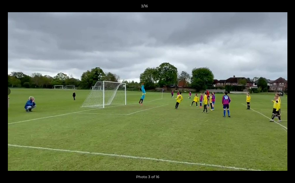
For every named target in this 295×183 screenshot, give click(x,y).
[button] (274, 7)
